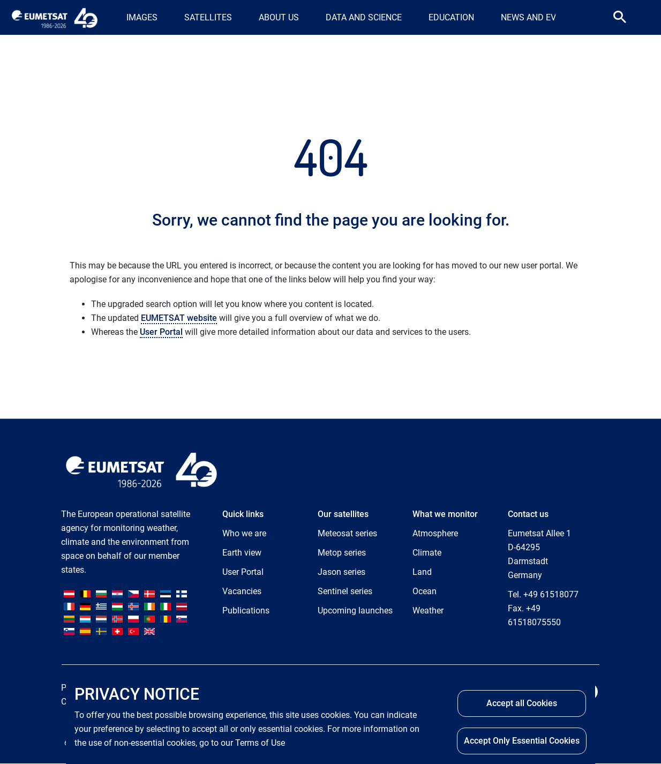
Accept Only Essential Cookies (522, 741)
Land (422, 572)
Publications (245, 610)
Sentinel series (345, 591)
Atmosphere (435, 533)
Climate (426, 553)
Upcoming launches (355, 610)
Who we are (244, 533)
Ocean (424, 591)
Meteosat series (347, 533)
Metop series (342, 553)
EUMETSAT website (179, 318)
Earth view (241, 553)
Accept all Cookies (521, 703)
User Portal (161, 332)
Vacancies (241, 591)
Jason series (341, 572)
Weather (428, 610)
